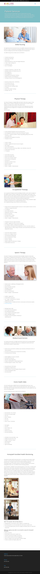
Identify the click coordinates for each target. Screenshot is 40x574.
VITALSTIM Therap (8, 303)
